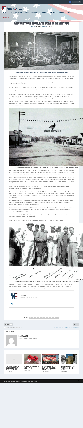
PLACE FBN (61, 14)
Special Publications (16, 14)
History (50, 35)
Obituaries (69, 14)
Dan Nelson (38, 35)
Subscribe (6, 19)
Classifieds (53, 14)
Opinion (44, 14)
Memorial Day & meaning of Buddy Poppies (31, 376)
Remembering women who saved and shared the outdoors (68, 376)
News (4, 14)
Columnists (34, 14)
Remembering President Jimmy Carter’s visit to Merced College (49, 376)
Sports (27, 14)
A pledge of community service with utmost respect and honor (12, 376)
